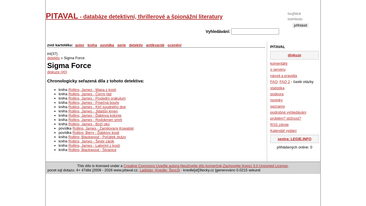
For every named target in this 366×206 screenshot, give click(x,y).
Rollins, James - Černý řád (90, 94)
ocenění (174, 45)
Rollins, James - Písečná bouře (93, 102)
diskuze (294, 55)
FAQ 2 (285, 82)
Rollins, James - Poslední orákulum (97, 98)
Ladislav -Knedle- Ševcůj (160, 170)
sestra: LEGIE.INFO (294, 139)
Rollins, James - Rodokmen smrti (95, 120)
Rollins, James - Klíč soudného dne (97, 107)
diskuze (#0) (57, 72)
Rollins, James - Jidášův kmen (93, 111)
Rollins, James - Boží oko (89, 124)
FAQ (274, 82)
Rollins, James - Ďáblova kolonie (95, 115)
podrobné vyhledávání (288, 112)
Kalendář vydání (283, 130)
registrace (300, 30)
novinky (276, 100)
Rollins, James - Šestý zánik (91, 141)
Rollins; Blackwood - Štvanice (92, 150)
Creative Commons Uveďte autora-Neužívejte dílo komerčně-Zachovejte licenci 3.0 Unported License (206, 166)
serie (121, 45)
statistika (277, 88)
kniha (92, 45)
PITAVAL (134, 15)
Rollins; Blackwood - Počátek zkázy (97, 137)
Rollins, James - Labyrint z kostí (94, 145)
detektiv (136, 45)
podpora (277, 94)
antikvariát (155, 45)
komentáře (278, 63)
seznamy (277, 106)
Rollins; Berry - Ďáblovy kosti (95, 132)
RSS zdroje (279, 124)
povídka (107, 45)
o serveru (277, 69)
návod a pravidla (283, 76)
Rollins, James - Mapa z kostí (92, 90)
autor (79, 45)
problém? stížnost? (285, 118)
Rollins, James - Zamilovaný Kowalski (103, 128)
